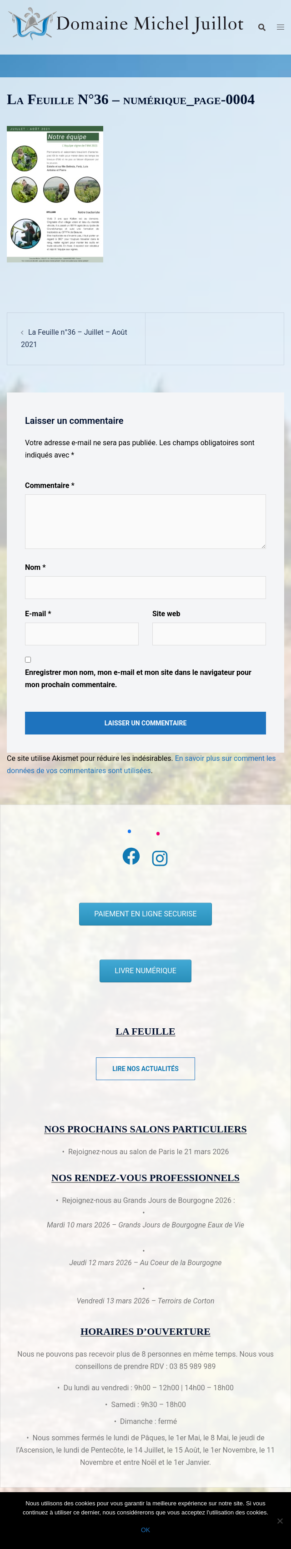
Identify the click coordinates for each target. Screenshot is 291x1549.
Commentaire (50, 485)
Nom (35, 567)
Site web (166, 613)
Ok (145, 1530)
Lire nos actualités (145, 1068)
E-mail (38, 613)
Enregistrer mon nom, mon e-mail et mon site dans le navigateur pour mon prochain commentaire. (138, 678)
